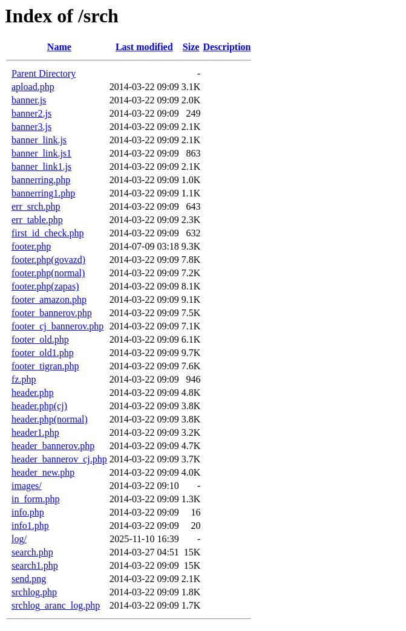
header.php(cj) (39, 406)
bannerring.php (40, 180)
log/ (19, 539)
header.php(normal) (49, 419)
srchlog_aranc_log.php (55, 605)
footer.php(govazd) (48, 259)
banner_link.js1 (41, 153)
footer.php (31, 246)
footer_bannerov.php (51, 313)
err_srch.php (35, 206)
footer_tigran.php (45, 366)
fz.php (23, 379)
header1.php (35, 432)
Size (191, 47)
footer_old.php (40, 339)
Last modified (144, 47)
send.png (28, 579)
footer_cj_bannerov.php (57, 326)
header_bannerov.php (52, 446)
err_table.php (37, 220)
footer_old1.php (42, 353)
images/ (26, 486)
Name (59, 47)
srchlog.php (34, 592)
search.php (32, 552)
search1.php (34, 565)
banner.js (28, 100)
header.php (32, 392)
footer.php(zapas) (45, 286)
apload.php (32, 87)
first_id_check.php (47, 233)
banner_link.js (39, 140)
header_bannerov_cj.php (59, 459)
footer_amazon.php (49, 299)
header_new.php (42, 472)
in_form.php (35, 499)
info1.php (30, 525)
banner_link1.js (41, 166)
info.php (27, 512)
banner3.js (31, 126)
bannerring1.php (43, 193)
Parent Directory (43, 73)
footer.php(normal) (48, 273)
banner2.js (31, 113)
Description (226, 47)
